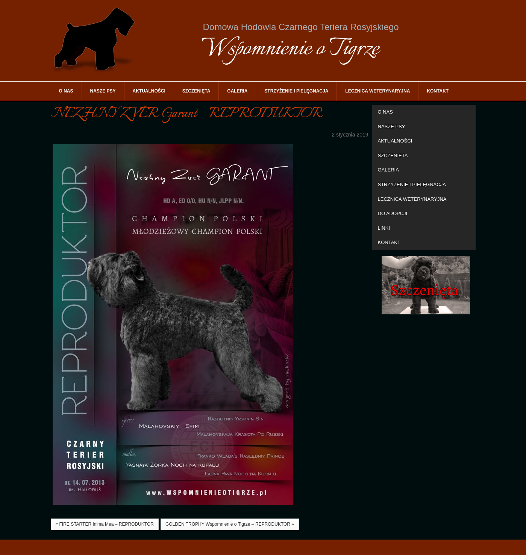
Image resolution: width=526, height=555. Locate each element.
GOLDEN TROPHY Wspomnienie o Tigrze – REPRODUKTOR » (229, 524)
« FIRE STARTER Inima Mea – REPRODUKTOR (105, 524)
